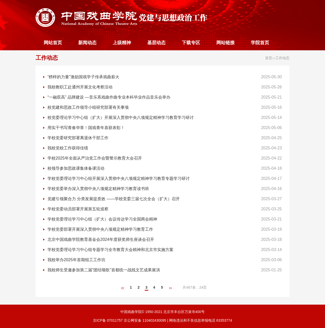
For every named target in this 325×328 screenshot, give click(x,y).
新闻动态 (87, 42)
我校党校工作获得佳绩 (67, 148)
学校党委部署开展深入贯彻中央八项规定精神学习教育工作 (100, 229)
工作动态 (47, 58)
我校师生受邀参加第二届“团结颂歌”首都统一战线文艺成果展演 (103, 270)
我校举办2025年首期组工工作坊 (76, 260)
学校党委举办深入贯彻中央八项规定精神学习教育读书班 (98, 188)
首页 (268, 58)
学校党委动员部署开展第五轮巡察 (77, 209)
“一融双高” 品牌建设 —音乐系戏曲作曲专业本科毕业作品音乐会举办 (108, 97)
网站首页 (53, 42)
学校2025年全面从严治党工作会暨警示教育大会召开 (94, 158)
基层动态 (156, 42)
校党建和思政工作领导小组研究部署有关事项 (88, 107)
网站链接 (225, 42)
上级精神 (122, 42)
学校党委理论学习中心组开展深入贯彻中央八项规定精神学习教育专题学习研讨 (118, 178)
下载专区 (191, 42)
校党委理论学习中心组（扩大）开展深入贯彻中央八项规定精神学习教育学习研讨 (120, 117)
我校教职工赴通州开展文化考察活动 (79, 87)
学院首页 (260, 42)
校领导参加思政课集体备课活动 (75, 168)
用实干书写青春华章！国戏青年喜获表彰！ (86, 128)
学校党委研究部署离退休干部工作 (77, 138)
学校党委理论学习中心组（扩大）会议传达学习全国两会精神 (102, 219)
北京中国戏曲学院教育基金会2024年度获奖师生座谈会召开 (100, 239)
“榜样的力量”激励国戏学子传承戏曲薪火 (83, 77)
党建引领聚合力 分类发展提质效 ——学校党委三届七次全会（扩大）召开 (113, 199)
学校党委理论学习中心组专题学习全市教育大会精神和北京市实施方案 (110, 249)
